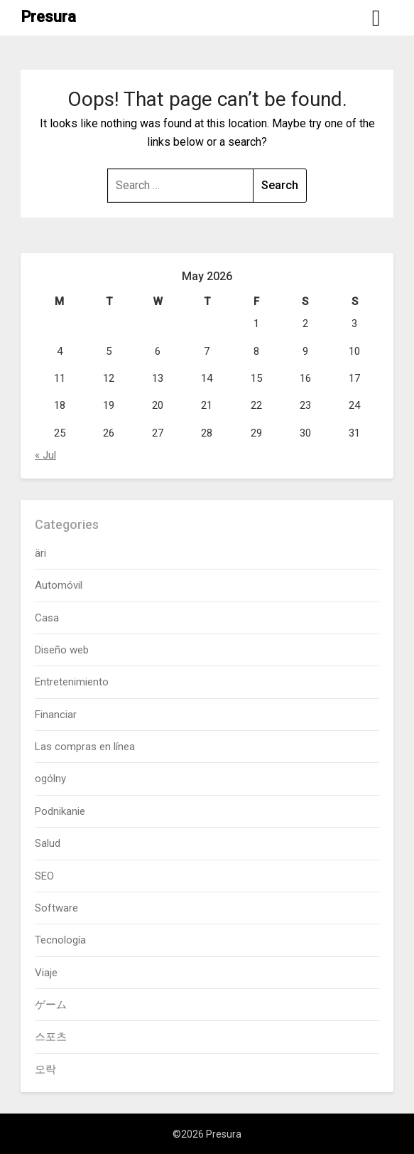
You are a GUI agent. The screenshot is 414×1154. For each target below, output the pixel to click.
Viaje (46, 972)
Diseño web (62, 649)
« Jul (45, 455)
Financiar (56, 714)
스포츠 (51, 1036)
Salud (47, 843)
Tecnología (60, 940)
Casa (47, 617)
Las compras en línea (85, 746)
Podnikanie (60, 811)
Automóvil (58, 585)
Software (56, 908)
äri (40, 553)
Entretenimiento (72, 681)
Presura (48, 17)
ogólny (50, 778)
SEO (44, 876)
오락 (45, 1069)
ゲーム (51, 1004)
